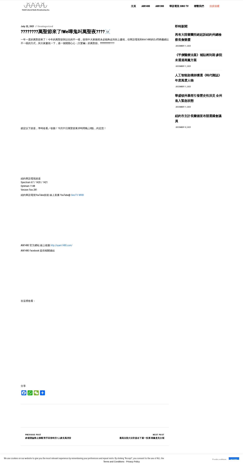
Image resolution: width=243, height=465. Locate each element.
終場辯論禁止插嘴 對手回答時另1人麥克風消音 (48, 436)
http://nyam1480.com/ (61, 245)
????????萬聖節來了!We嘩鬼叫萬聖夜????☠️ (65, 31)
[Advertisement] (95, 153)
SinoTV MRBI (77, 195)
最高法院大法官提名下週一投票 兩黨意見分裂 (141, 436)
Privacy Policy (133, 461)
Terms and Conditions (113, 461)
